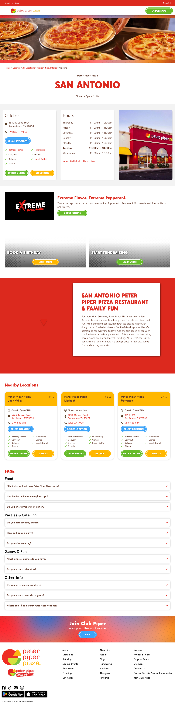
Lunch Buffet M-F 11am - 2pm (79, 160)
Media (103, 654)
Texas (40, 67)
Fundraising (39, 150)
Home (7, 67)
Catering (67, 673)
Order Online (16, 172)
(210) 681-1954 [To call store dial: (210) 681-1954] (17, 132)
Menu (65, 649)
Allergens (105, 673)
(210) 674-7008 (76, 423)
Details (43, 453)
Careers (138, 649)
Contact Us (139, 668)
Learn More (45, 262)
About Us (105, 649)
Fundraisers (68, 668)
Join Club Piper (142, 677)
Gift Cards (67, 677)
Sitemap (138, 663)
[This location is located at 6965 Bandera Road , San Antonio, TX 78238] (32, 417)
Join (87, 634)
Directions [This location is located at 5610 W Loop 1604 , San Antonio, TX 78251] (42, 172)
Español (167, 3)
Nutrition (104, 668)
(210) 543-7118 (18, 423)
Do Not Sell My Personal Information (153, 673)
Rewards (104, 677)
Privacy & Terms (142, 654)
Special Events (70, 663)
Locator (16, 67)
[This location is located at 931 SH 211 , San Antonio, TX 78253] (146, 417)
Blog (102, 659)
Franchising (106, 663)
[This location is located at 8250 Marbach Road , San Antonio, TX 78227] (89, 417)
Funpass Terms (141, 659)
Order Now (159, 10)
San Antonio (51, 67)
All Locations (29, 67)
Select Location (11, 3)
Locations (67, 654)
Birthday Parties (15, 150)
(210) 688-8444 (133, 423)
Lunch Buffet (40, 159)
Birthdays (67, 659)
